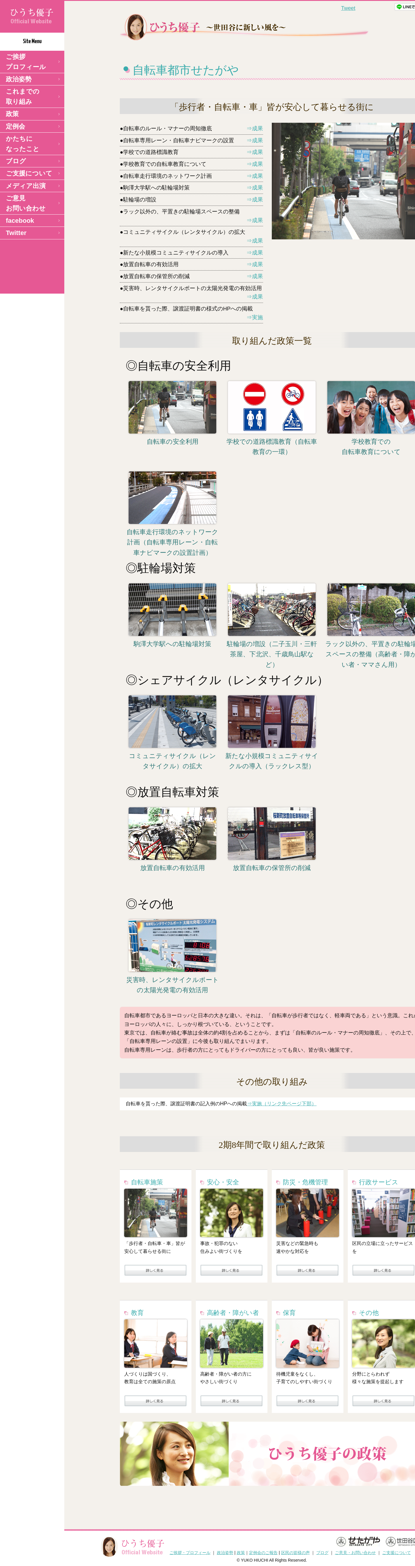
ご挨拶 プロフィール (26, 62)
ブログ (16, 161)
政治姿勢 (19, 79)
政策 (12, 114)
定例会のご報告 (263, 1552)
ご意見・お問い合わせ (355, 1552)
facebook (20, 220)
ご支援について (29, 173)
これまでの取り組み (22, 96)
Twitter (16, 232)
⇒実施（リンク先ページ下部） (282, 1103)
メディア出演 (26, 186)
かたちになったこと (22, 143)
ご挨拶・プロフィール (190, 1552)
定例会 (15, 126)
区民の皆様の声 (295, 1552)
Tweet (348, 8)
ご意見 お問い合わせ (26, 203)
